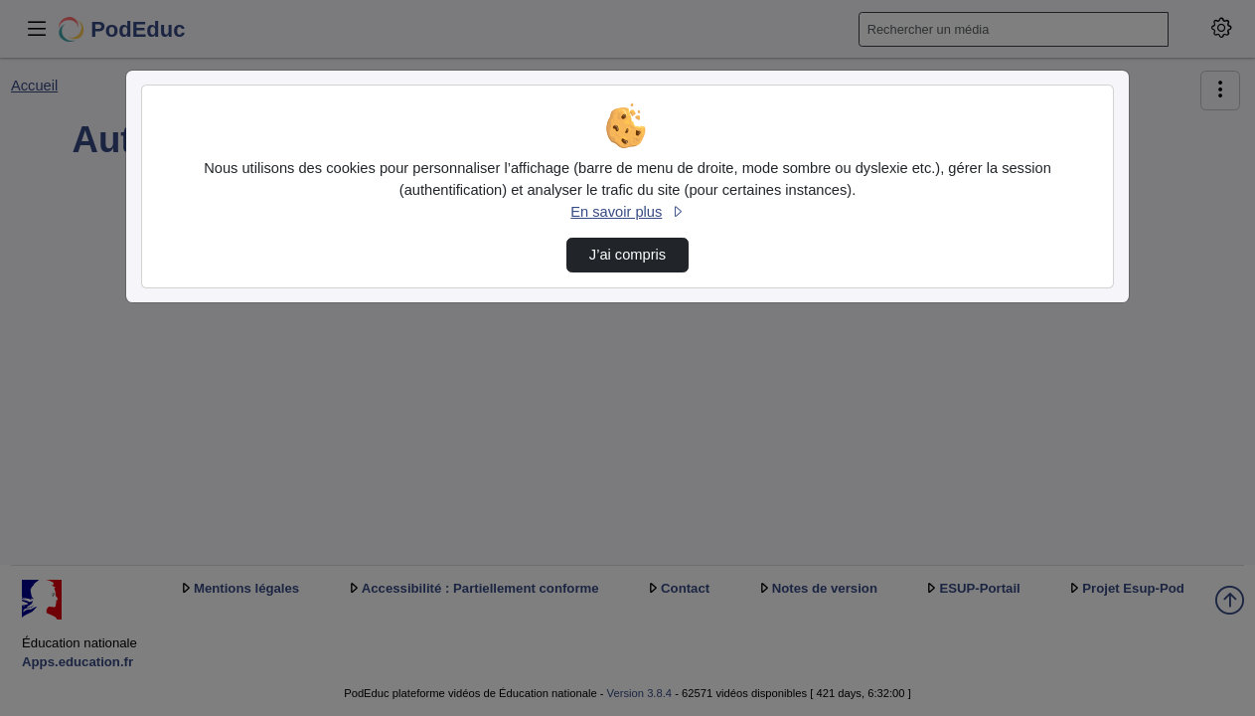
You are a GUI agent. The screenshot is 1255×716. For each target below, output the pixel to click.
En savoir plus (627, 212)
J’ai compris (627, 255)
